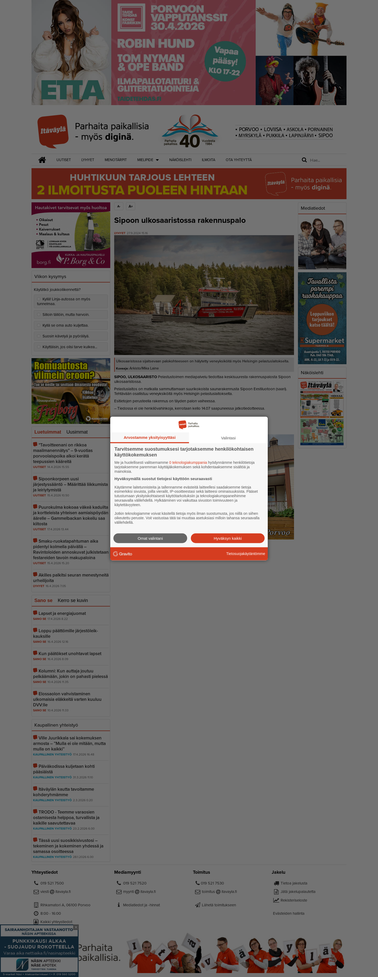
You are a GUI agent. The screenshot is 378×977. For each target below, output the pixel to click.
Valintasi (228, 438)
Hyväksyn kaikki (228, 538)
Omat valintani (150, 538)
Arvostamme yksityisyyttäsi (150, 437)
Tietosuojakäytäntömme (245, 554)
